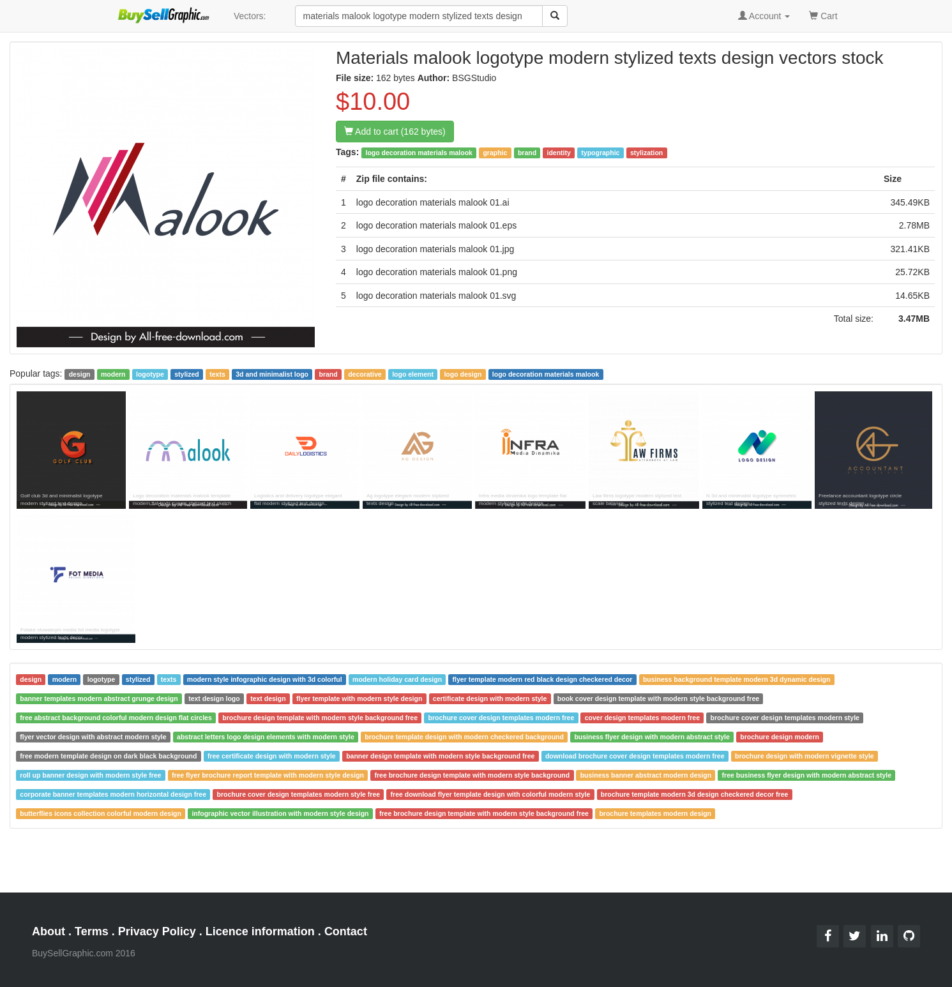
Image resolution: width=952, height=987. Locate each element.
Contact (345, 931)
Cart (823, 15)
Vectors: (250, 16)
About (48, 931)
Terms (92, 931)
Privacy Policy (157, 931)
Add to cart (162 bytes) (395, 131)
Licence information (260, 931)
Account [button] (764, 16)
